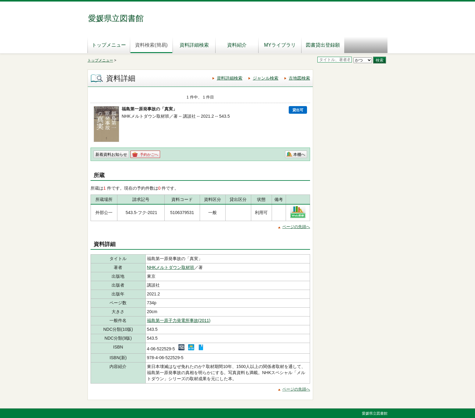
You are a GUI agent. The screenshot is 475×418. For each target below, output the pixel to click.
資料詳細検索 (194, 45)
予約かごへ (149, 154)
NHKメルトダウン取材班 (171, 267)
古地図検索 (299, 78)
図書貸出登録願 (323, 45)
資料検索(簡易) (151, 45)
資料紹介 (237, 45)
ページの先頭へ (296, 226)
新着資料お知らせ (111, 154)
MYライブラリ (280, 45)
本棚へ (299, 154)
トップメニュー (109, 45)
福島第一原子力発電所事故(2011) (178, 320)
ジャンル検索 (265, 78)
